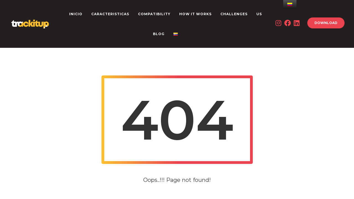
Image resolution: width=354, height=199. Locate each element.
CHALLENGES (234, 14)
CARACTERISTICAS (110, 14)
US (259, 14)
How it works (195, 14)
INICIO (75, 14)
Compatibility (154, 14)
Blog (159, 34)
